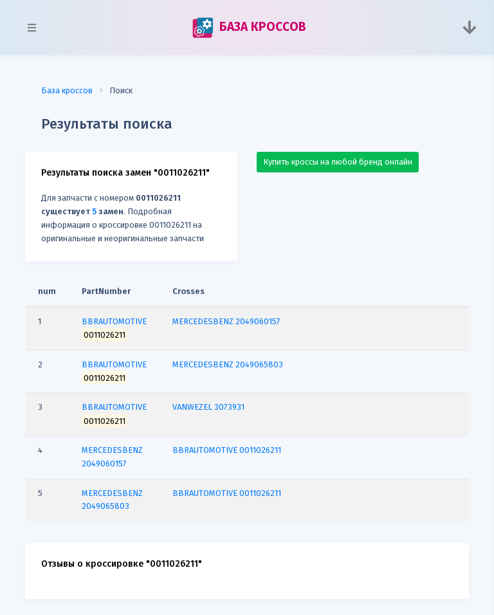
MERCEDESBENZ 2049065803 (227, 364)
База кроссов (67, 90)
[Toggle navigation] (469, 27)
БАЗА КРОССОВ (249, 27)
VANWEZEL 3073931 (208, 407)
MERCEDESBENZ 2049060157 (226, 321)
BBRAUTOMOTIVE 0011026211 (226, 450)
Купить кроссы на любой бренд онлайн (337, 162)
